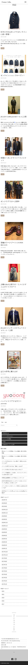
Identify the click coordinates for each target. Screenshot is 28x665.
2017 (3, 604)
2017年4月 (4, 574)
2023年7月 (4, 499)
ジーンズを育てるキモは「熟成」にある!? (12, 466)
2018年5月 (4, 535)
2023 (3, 591)
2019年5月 (4, 519)
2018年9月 (4, 529)
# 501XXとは (5, 433)
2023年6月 (4, 503)
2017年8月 (4, 561)
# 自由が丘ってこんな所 (8, 444)
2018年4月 (4, 538)
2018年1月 (4, 548)
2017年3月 (4, 577)
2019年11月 (5, 512)
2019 (3, 597)
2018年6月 (4, 532)
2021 (3, 594)
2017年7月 (4, 564)
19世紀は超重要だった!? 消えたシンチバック (13, 477)
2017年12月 (5, 551)
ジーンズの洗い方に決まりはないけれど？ (12, 469)
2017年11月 (5, 555)
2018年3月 (4, 542)
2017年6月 (4, 568)
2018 (3, 601)
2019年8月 (4, 516)
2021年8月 (4, 506)
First (2, 422)
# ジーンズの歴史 (6, 439)
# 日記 (3, 441)
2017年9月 (4, 558)
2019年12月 (5, 509)
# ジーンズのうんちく (7, 436)
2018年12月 (5, 522)
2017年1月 (4, 584)
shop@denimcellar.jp (16, 640)
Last (6, 422)
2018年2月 (4, 545)
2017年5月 (4, 571)
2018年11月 (5, 525)
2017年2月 (4, 580)
